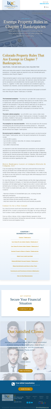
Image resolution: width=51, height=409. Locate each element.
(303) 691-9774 (44, 3)
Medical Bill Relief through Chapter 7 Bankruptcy (25, 261)
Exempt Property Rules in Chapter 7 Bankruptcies (24, 251)
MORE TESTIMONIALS (25, 370)
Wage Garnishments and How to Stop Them (25, 266)
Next (49, 352)
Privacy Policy (41, 397)
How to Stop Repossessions (25, 276)
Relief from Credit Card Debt (25, 256)
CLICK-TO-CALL (25, 389)
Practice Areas (28, 397)
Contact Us (34, 397)
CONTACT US (25, 309)
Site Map (47, 397)
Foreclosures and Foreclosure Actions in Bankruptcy (25, 271)
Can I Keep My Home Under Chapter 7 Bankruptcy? (25, 246)
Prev (2, 352)
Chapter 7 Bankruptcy (25, 237)
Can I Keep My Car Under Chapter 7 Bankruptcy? (25, 242)
